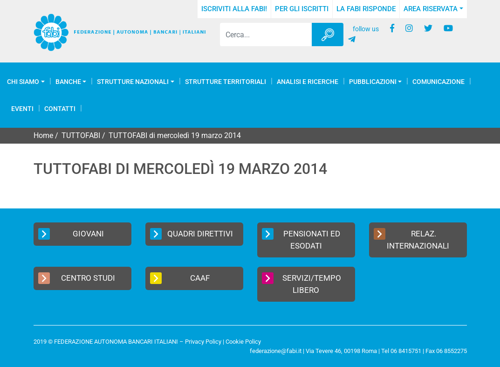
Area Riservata (431, 9)
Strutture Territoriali (225, 81)
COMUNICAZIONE (438, 81)
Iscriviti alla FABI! (234, 9)
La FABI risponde (366, 9)
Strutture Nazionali (133, 81)
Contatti (59, 108)
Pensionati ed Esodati (301, 239)
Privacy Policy (203, 341)
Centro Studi (77, 278)
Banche (68, 81)
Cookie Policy (243, 341)
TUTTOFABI (81, 135)
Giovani (71, 234)
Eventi (22, 108)
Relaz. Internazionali (411, 239)
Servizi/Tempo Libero (302, 283)
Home (43, 135)
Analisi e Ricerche (307, 81)
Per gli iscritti (302, 9)
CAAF (180, 278)
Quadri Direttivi (191, 234)
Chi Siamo (23, 81)
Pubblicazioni (373, 81)
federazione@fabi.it (275, 350)
